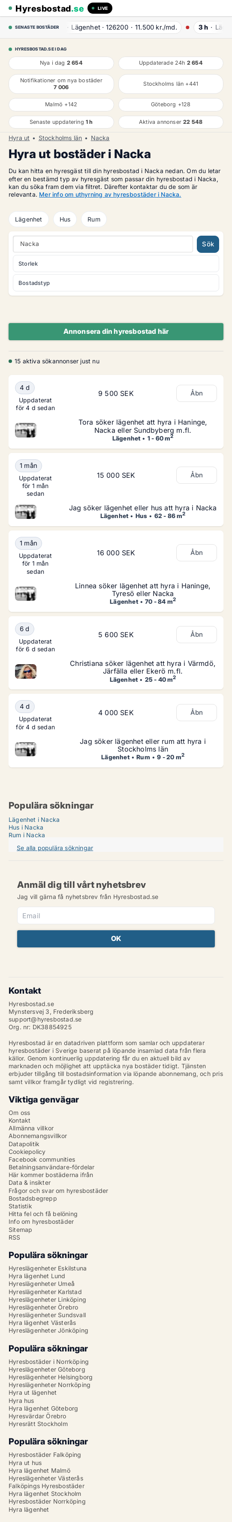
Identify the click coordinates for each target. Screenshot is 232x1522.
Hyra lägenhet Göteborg (43, 1408)
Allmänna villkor (31, 1128)
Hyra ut (19, 138)
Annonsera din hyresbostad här (116, 331)
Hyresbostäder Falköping (45, 1454)
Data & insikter (30, 1182)
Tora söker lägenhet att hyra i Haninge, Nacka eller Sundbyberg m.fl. (143, 426)
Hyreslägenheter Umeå (42, 1283)
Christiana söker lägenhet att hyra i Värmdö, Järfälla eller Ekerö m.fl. (143, 667)
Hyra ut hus (25, 1462)
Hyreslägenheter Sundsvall (47, 1314)
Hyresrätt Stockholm (38, 1423)
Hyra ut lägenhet (33, 1392)
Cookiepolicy (27, 1151)
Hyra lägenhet (29, 1509)
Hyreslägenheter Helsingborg (51, 1377)
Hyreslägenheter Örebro (43, 1307)
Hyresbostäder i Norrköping (49, 1361)
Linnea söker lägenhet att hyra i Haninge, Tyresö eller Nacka (143, 589)
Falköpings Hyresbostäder (46, 1485)
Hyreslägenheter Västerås (46, 1478)
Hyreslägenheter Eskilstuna (48, 1268)
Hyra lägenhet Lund (37, 1275)
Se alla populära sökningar (55, 847)
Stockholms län (60, 138)
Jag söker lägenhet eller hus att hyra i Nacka (143, 508)
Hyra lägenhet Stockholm (45, 1493)
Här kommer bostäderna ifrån (51, 1174)
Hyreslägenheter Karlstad (45, 1291)
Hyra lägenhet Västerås (42, 1322)
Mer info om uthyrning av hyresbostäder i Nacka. (110, 194)
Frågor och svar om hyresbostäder (58, 1190)
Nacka (100, 138)
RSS (15, 1237)
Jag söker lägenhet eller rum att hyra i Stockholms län (143, 745)
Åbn (196, 393)
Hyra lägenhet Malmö (39, 1470)
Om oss (19, 1112)
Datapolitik (24, 1143)
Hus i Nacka (26, 827)
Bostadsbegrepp (33, 1198)
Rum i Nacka (27, 835)
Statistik (20, 1206)
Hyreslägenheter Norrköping (49, 1384)
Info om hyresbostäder (41, 1221)
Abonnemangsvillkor (38, 1135)
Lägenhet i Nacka (34, 819)
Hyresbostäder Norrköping (47, 1501)
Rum (93, 219)
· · (119, 27)
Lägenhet (28, 219)
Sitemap (20, 1229)
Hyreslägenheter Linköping (47, 1299)
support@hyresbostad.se (45, 1019)
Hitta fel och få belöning (43, 1213)
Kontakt (19, 1120)
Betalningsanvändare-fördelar (52, 1167)
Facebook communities (42, 1159)
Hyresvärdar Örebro (37, 1416)
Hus (65, 219)
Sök (208, 244)
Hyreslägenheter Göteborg (47, 1369)
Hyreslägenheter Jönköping (48, 1330)
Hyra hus (21, 1400)
